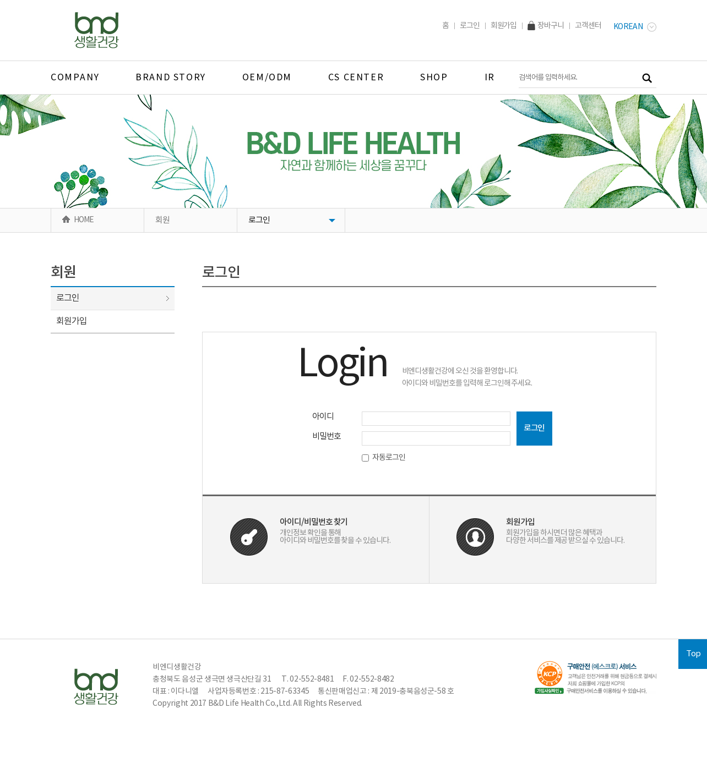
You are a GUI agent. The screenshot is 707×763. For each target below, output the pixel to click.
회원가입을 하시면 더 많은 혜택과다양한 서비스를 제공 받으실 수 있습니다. (565, 537)
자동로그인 (384, 457)
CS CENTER (356, 78)
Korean (634, 27)
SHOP (434, 78)
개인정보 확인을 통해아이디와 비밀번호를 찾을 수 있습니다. (335, 537)
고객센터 (588, 25)
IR (490, 78)
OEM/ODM (267, 78)
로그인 (470, 25)
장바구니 (545, 25)
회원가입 (504, 25)
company (75, 78)
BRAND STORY (170, 78)
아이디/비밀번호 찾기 (313, 522)
